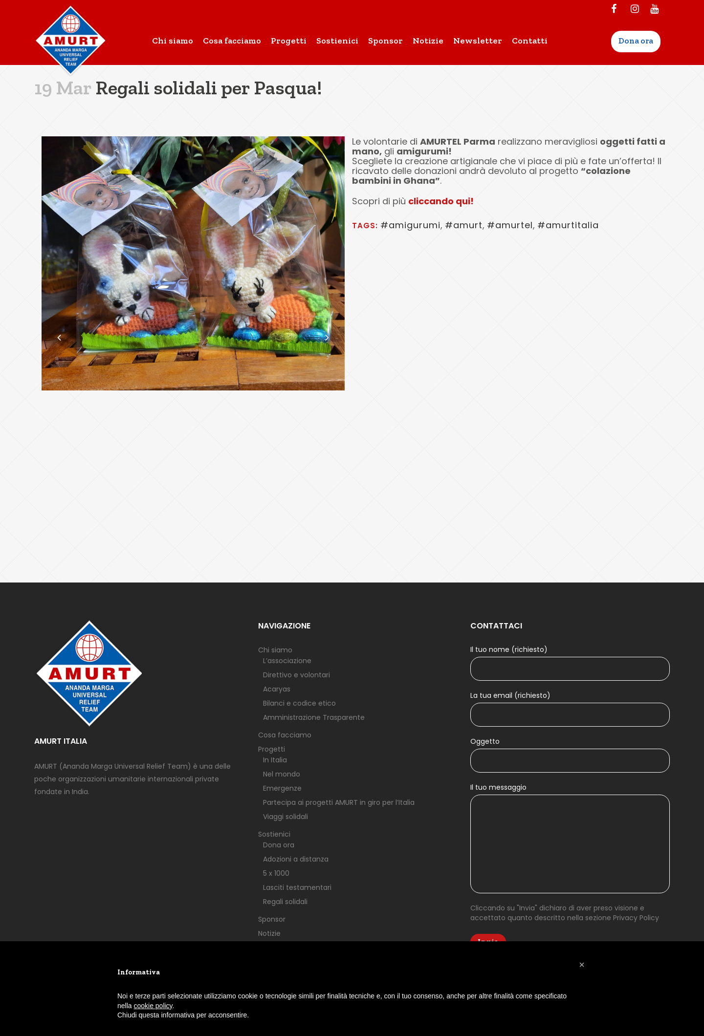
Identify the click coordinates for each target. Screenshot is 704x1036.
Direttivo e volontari (296, 675)
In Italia (275, 760)
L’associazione (287, 661)
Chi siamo (275, 650)
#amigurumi (410, 225)
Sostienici (274, 834)
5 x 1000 (276, 873)
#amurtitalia (568, 225)
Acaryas (276, 689)
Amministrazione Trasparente (314, 717)
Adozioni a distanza (296, 859)
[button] (582, 964)
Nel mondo (281, 774)
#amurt (464, 225)
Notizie (269, 933)
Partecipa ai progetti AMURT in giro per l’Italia (339, 802)
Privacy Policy (636, 918)
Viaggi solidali (285, 816)
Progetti (271, 749)
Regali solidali (285, 901)
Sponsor (272, 919)
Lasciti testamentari (297, 887)
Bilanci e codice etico (299, 703)
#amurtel (510, 225)
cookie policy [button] (152, 1006)
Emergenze (282, 788)
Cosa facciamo (284, 735)
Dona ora (278, 845)
